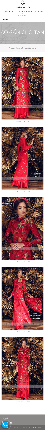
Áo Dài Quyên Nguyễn (18, 427)
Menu (6, 20)
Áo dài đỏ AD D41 (22, 121)
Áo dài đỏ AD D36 (22, 261)
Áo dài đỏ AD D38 (22, 191)
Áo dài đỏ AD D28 (22, 331)
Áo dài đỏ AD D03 (22, 402)
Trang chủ (13, 48)
